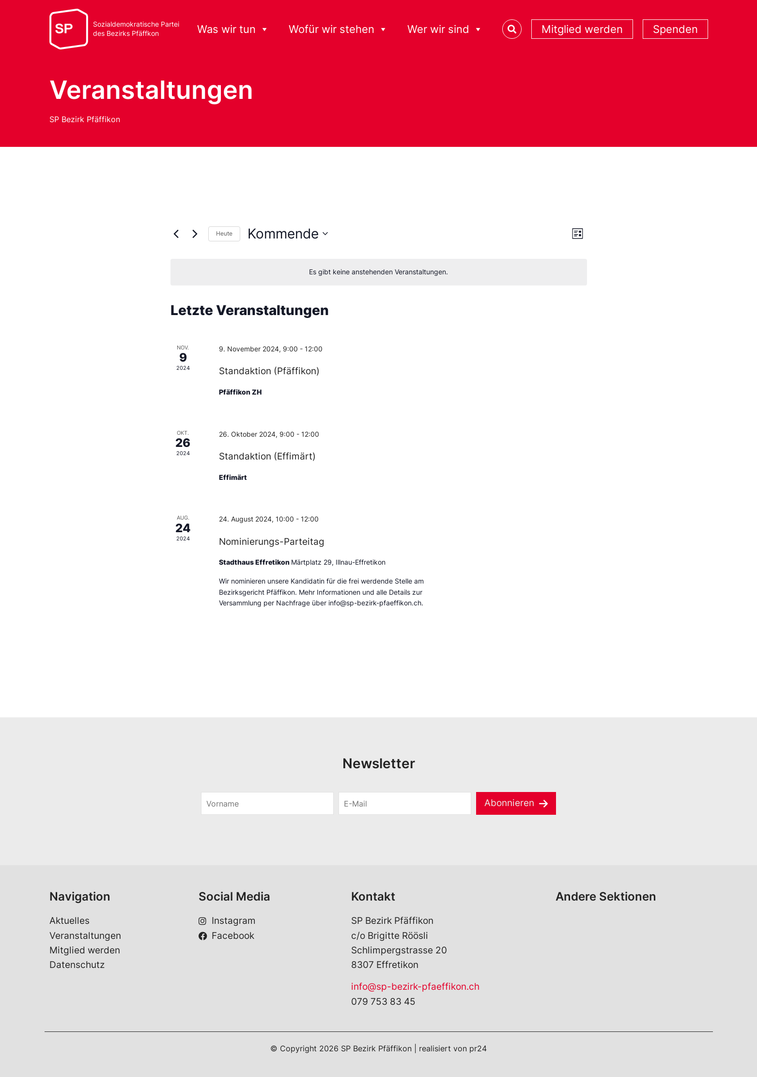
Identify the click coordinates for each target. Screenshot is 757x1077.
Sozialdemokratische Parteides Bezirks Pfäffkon (136, 28)
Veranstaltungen (85, 935)
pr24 (478, 1048)
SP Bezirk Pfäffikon (84, 119)
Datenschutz (77, 964)
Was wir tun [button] (233, 29)
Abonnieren (509, 802)
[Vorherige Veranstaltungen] (176, 233)
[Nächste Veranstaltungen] (195, 233)
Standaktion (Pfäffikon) (269, 371)
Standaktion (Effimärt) (267, 456)
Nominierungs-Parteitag (271, 541)
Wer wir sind (445, 29)
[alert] (378, 272)
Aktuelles (69, 920)
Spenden (675, 29)
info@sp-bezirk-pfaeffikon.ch (415, 986)
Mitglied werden (582, 29)
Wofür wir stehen (338, 29)
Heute (224, 233)
